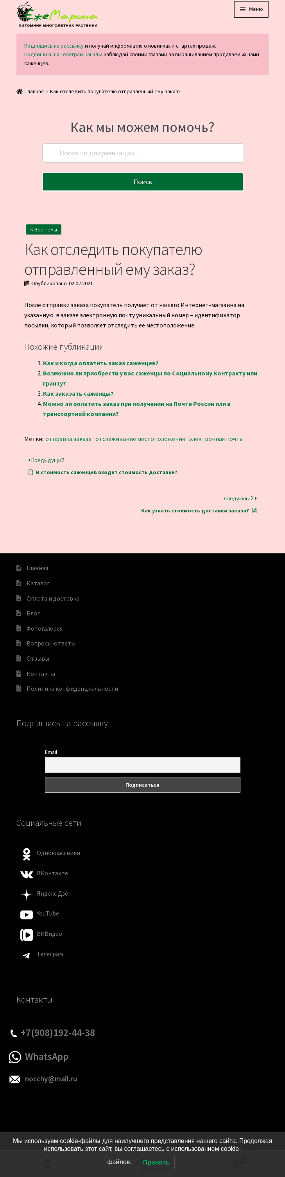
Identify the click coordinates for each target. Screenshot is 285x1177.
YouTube (48, 913)
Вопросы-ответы (51, 643)
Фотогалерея (45, 628)
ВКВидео (49, 933)
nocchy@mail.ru (51, 1078)
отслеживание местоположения (140, 439)
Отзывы (38, 658)
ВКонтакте (52, 873)
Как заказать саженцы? (78, 393)
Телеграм (50, 954)
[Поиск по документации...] (143, 153)
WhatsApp (46, 1056)
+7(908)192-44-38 (58, 1032)
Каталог (38, 583)
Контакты (41, 673)
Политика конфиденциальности (72, 688)
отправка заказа (68, 439)
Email (51, 752)
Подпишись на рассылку (54, 45)
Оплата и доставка (53, 598)
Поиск (142, 181)
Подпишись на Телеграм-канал (61, 54)
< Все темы (43, 229)
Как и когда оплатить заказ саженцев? (101, 363)
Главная (34, 91)
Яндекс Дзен (54, 893)
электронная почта (216, 439)
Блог (33, 613)
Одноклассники (58, 853)
